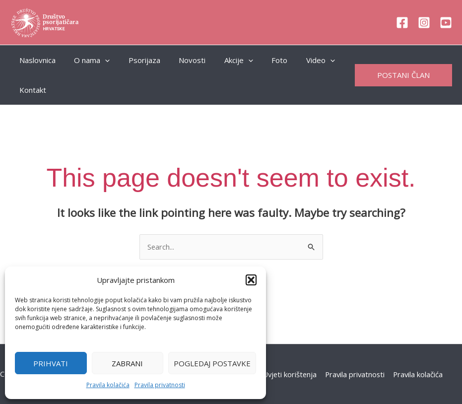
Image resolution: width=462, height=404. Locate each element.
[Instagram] (424, 22)
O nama (86, 60)
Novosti (179, 60)
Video (296, 60)
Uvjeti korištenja (289, 374)
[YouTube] (446, 22)
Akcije (221, 60)
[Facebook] (402, 22)
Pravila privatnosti (159, 385)
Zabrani (127, 363)
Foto (259, 60)
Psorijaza (135, 60)
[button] (251, 280)
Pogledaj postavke (212, 363)
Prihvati (50, 363)
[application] (99, 60)
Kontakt (30, 90)
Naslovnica (35, 60)
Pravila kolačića (108, 385)
